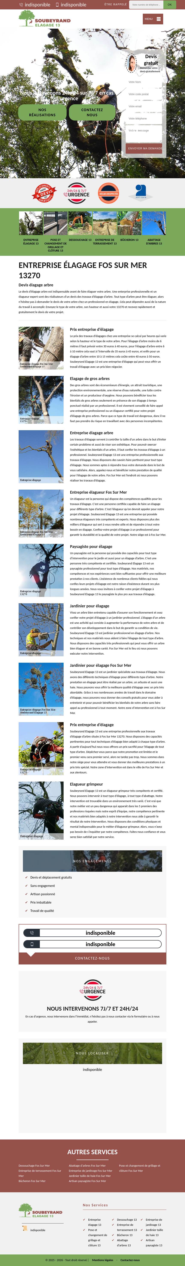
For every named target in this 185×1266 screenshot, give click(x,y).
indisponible (34, 4)
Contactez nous (92, 112)
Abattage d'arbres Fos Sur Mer (87, 1165)
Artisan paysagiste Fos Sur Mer (87, 1181)
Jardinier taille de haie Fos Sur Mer (90, 1176)
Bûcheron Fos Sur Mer (32, 1181)
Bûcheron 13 (125, 1235)
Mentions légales (102, 1260)
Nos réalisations (42, 112)
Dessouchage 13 (127, 1220)
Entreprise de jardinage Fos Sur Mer (90, 1171)
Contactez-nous (130, 1260)
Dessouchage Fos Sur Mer (34, 1165)
